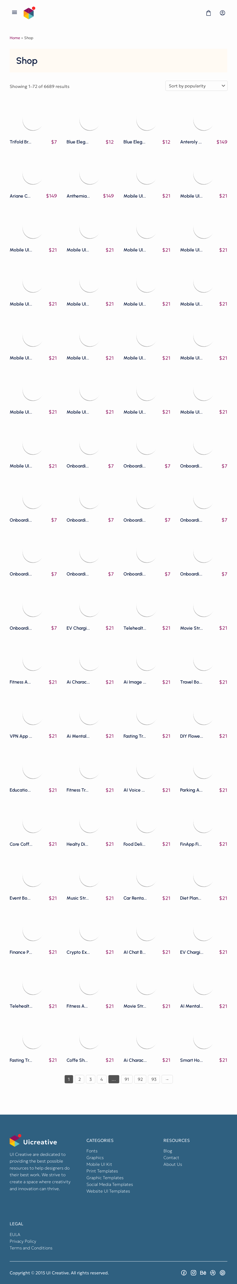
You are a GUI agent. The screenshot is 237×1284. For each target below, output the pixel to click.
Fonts (91, 1150)
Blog (167, 1150)
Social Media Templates (109, 1184)
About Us (172, 1164)
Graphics (95, 1157)
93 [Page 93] (153, 1079)
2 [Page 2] (79, 1079)
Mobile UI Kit (99, 1164)
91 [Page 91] (127, 1079)
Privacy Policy (23, 1241)
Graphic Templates (104, 1177)
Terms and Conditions (31, 1247)
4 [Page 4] (101, 1079)
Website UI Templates (108, 1191)
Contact (171, 1157)
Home (15, 37)
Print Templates (102, 1171)
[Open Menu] (14, 13)
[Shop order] (196, 86)
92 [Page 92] (140, 1079)
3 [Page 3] (90, 1079)
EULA (15, 1234)
